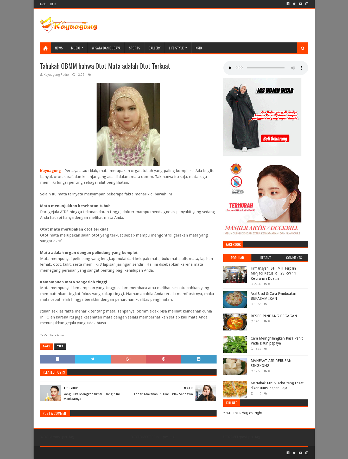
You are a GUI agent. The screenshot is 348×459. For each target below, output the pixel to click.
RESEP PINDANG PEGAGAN (274, 316)
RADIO (43, 4)
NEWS (59, 47)
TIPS (60, 346)
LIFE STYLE (176, 47)
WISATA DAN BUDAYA (106, 47)
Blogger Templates (99, 453)
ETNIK (53, 4)
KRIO (198, 47)
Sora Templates (69, 453)
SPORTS (134, 47)
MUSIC (75, 47)
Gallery (154, 47)
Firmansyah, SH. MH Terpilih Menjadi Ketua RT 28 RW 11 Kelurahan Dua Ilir (273, 273)
